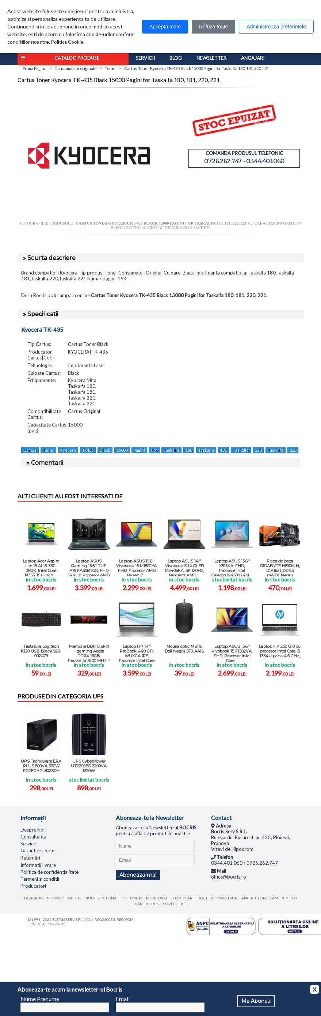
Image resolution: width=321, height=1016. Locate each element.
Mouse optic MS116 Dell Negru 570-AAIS (184, 649)
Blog (175, 58)
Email (123, 998)
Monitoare (157, 898)
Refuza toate (213, 27)
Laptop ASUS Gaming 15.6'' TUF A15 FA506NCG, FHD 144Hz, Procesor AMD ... (89, 567)
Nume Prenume (39, 998)
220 (258, 450)
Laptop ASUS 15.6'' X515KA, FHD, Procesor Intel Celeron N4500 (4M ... (231, 567)
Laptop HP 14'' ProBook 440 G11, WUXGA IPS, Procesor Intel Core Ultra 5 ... (136, 653)
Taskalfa (171, 450)
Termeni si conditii (39, 879)
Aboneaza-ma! (137, 875)
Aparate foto (254, 898)
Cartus (30, 450)
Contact (221, 817)
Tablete (74, 898)
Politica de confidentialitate (49, 872)
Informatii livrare (38, 865)
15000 (121, 450)
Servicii (145, 58)
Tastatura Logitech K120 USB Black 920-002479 (41, 651)
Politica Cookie (67, 42)
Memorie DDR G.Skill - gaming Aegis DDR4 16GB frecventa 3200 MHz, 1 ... (89, 653)
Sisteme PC (133, 898)
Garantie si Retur (38, 850)
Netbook (55, 898)
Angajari (252, 58)
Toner (48, 450)
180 (189, 450)
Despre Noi (32, 830)
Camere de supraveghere (160, 904)
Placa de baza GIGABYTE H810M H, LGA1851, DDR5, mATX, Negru (280, 567)
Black (105, 450)
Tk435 (87, 450)
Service (28, 843)
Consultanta (33, 837)
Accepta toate (165, 27)
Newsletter (211, 58)
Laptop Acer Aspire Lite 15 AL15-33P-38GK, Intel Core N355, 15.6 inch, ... (41, 567)
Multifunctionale (102, 898)
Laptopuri (34, 898)
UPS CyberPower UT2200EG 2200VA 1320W (89, 766)
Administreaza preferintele (276, 27)
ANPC (60, 924)
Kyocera (68, 450)
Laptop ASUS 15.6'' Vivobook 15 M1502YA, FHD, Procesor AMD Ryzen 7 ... (136, 567)
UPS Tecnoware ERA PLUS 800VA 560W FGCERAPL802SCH (41, 766)
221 (293, 450)
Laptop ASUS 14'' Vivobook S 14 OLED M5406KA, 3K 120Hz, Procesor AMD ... (184, 567)
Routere (206, 898)
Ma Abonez (256, 1001)
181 (223, 450)
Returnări (30, 858)
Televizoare (183, 898)
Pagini (139, 450)
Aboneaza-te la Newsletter (150, 817)
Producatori (33, 886)
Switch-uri (227, 898)
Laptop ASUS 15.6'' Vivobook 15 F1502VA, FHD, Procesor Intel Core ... (231, 653)
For (154, 450)
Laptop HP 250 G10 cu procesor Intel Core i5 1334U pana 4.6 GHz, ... (280, 653)
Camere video (283, 898)
